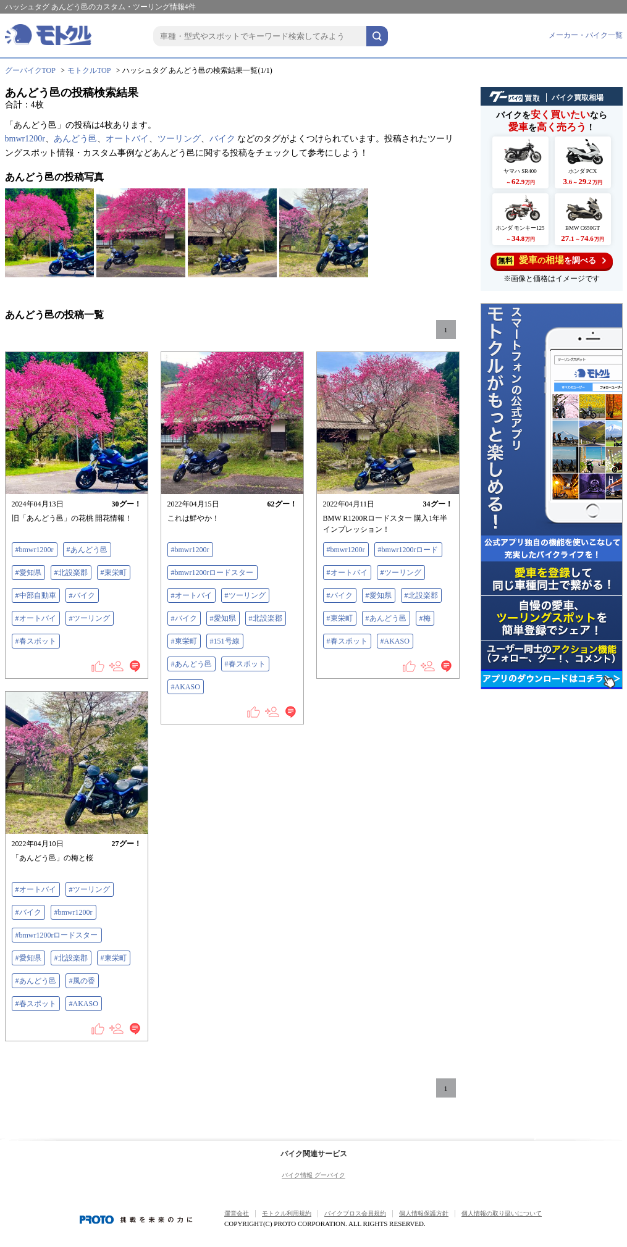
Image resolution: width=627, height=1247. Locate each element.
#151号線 (225, 641)
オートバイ (127, 138)
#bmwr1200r (34, 549)
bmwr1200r (25, 138)
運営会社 (236, 1213)
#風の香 (82, 980)
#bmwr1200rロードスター (212, 572)
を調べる (551, 260)
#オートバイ (35, 618)
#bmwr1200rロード (408, 549)
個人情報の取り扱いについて (501, 1213)
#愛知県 (28, 572)
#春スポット (35, 641)
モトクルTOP (89, 70)
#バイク (82, 595)
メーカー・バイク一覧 (586, 35)
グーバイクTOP (30, 70)
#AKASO (185, 686)
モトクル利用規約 (286, 1213)
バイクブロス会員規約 (355, 1213)
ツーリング (179, 138)
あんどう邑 (75, 138)
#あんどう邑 (87, 549)
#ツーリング (89, 618)
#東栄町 (114, 572)
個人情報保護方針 (423, 1213)
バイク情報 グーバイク (313, 1175)
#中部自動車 (35, 595)
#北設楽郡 (71, 572)
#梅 (425, 618)
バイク (222, 138)
